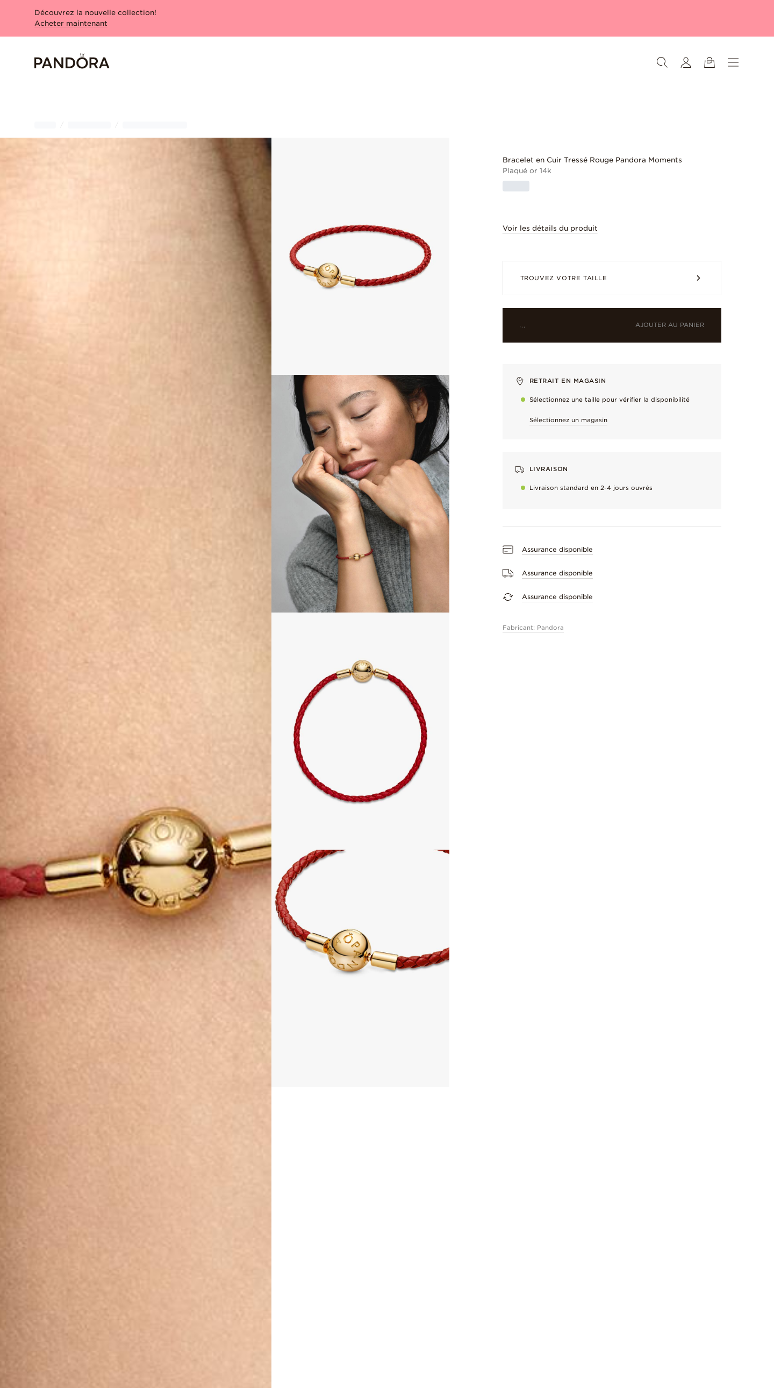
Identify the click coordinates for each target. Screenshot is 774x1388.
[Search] (662, 62)
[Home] (72, 62)
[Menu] (733, 62)
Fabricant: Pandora (533, 627)
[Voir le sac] (709, 62)
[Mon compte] (686, 62)
